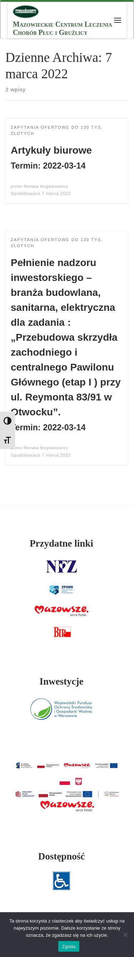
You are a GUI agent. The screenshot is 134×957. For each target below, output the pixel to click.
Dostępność (61, 856)
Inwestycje (61, 681)
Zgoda (68, 946)
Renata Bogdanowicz (46, 186)
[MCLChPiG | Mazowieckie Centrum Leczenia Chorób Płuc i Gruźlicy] (26, 10)
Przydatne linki (61, 543)
